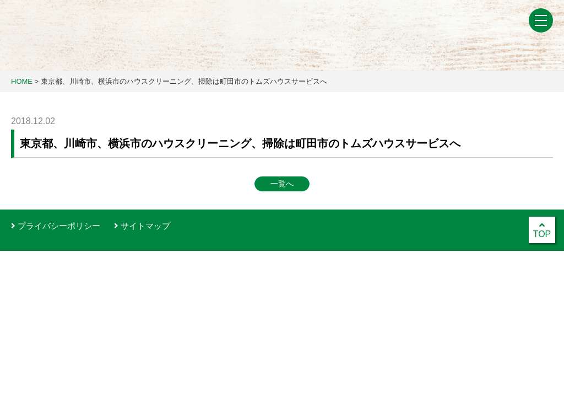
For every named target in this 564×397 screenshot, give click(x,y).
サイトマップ (142, 225)
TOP (542, 230)
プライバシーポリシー (55, 225)
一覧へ (282, 183)
